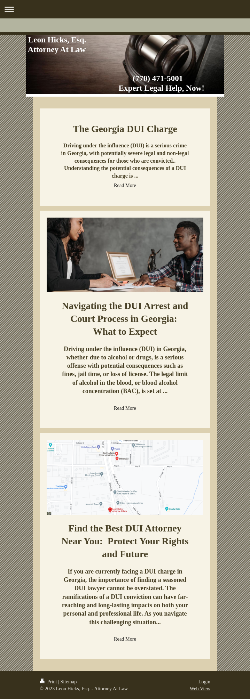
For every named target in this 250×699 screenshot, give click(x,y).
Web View (200, 688)
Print (49, 681)
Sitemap (68, 681)
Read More (125, 185)
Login (204, 681)
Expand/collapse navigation (125, 9)
